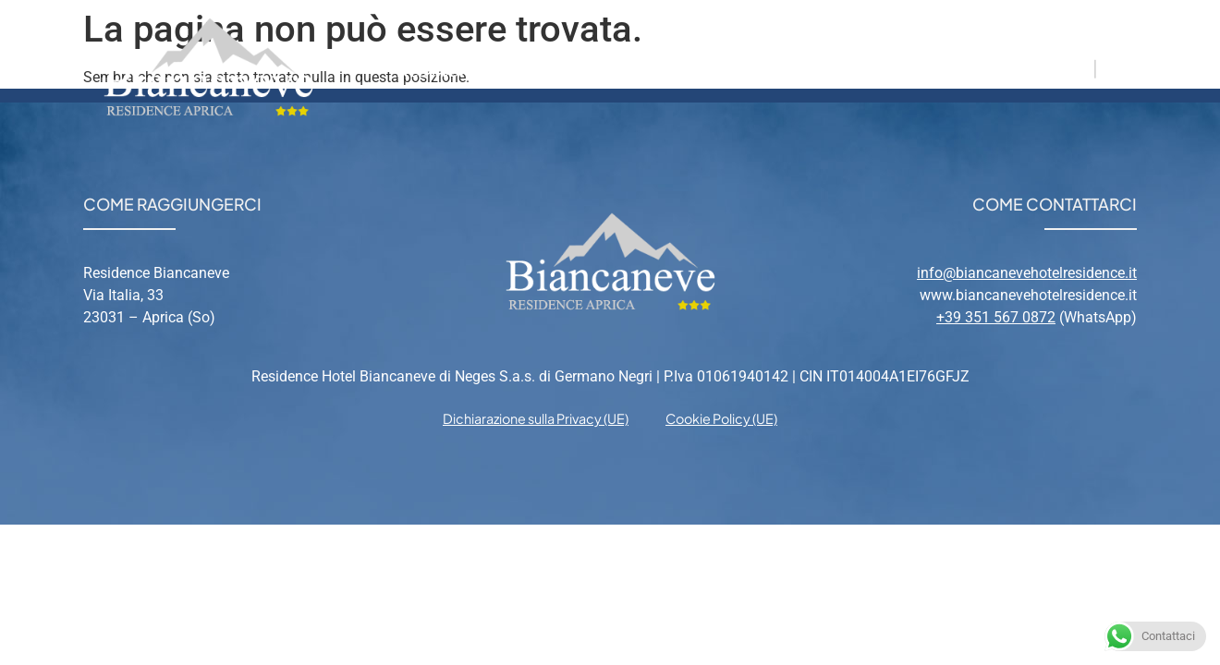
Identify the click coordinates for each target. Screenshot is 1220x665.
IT (1080, 67)
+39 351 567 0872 (995, 317)
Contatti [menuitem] (917, 67)
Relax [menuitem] (818, 67)
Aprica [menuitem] (728, 67)
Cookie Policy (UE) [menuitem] (721, 418)
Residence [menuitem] (444, 67)
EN (1116, 67)
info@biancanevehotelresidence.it (1027, 273)
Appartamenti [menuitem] (594, 67)
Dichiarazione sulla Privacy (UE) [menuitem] (535, 418)
